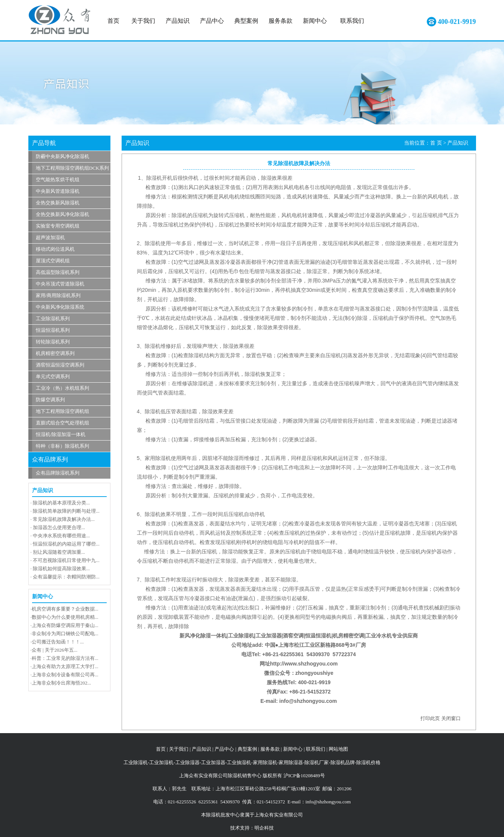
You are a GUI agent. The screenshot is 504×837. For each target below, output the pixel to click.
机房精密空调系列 (55, 353)
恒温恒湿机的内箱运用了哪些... (66, 544)
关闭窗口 (451, 718)
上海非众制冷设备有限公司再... (65, 674)
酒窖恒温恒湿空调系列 (60, 365)
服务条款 (280, 21)
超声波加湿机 (50, 237)
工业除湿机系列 (53, 318)
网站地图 (338, 749)
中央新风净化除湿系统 (60, 307)
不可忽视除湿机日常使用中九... (66, 560)
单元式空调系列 (53, 376)
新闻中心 (315, 21)
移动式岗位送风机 (55, 249)
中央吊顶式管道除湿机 (60, 284)
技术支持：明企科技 (252, 828)
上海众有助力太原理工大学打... (65, 666)
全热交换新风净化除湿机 (62, 214)
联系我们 (352, 21)
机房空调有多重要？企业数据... (65, 609)
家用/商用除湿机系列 (58, 295)
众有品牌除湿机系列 (57, 473)
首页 (113, 21)
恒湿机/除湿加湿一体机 (61, 434)
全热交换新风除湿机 (57, 203)
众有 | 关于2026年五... (55, 650)
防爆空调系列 (50, 399)
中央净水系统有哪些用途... (61, 535)
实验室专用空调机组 (57, 226)
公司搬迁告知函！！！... (58, 642)
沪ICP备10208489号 (304, 775)
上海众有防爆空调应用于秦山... (65, 625)
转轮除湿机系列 (53, 342)
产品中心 (212, 21)
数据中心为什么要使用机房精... (65, 617)
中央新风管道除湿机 (57, 191)
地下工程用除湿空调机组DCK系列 (72, 168)
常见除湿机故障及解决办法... (64, 519)
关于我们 (143, 21)
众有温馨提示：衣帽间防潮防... (66, 577)
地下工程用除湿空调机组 (62, 411)
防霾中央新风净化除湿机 (62, 156)
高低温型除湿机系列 (57, 272)
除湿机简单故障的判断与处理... (66, 511)
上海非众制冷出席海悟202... (61, 683)
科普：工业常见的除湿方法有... (65, 658)
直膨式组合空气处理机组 (62, 423)
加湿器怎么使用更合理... (59, 527)
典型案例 (246, 21)
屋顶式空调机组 (53, 260)
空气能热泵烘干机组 (57, 179)
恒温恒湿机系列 (53, 330)
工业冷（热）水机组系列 (62, 388)
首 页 (436, 143)
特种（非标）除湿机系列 (62, 446)
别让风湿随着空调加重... (59, 552)
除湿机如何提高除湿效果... (61, 568)
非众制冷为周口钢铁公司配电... (65, 633)
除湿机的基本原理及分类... (61, 503)
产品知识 (178, 21)
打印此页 (430, 718)
